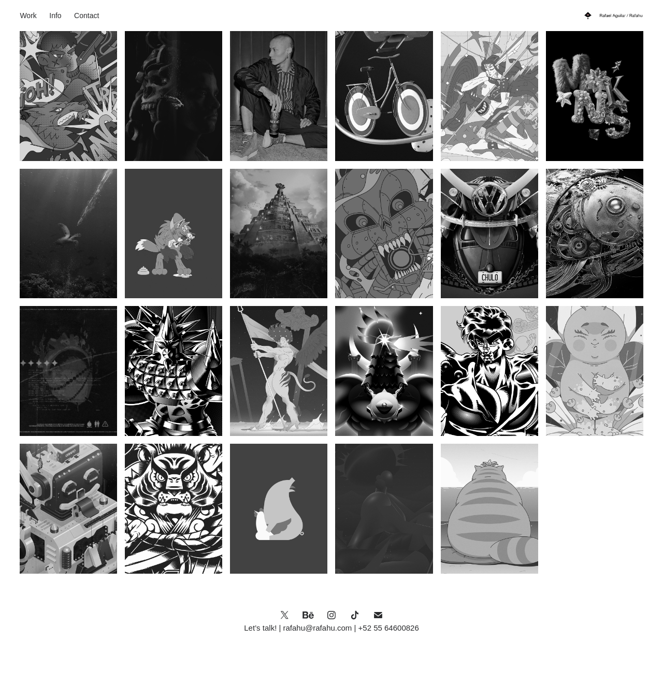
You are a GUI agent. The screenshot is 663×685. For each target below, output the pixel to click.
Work (28, 15)
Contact (86, 15)
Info (55, 15)
